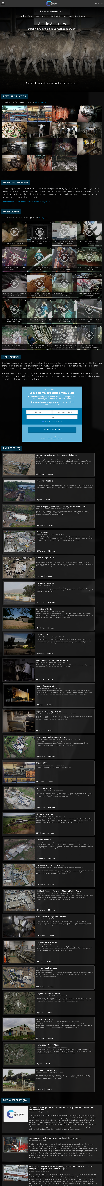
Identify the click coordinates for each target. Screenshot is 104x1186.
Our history (37, 1147)
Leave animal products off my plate (52, 393)
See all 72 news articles (11, 1072)
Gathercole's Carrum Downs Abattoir (33, 559)
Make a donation (52, 1099)
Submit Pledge (52, 430)
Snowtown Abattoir (29, 532)
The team (37, 1145)
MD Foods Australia (80, 609)
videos (34, 474)
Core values (37, 1150)
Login (66, 1161)
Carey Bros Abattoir (80, 507)
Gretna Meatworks (29, 635)
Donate (67, 1129)
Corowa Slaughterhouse (31, 712)
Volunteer (67, 1131)
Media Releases (67, 16)
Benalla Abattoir (79, 635)
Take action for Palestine (9, 1172)
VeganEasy (88, 1168)
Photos (30, 16)
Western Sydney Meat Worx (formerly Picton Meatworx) (33, 482)
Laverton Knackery (29, 737)
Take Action (45, 16)
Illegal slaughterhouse (30, 507)
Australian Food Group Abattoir (35, 661)
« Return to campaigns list (13, 1113)
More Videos (11, 211)
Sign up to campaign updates (93, 1144)
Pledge (87, 1163)
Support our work (15, 1081)
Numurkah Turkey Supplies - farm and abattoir (33, 456)
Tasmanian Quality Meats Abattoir (83, 585)
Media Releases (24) (15, 793)
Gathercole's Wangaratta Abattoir (32, 687)
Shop (66, 1134)
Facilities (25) (55, 16)
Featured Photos (14, 96)
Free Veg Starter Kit (90, 1166)
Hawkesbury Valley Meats (83, 737)
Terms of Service (57, 439)
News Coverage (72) (15, 957)
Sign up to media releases (92, 1156)
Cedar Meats (77, 481)
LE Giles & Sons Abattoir (31, 763)
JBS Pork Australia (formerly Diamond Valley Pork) (84, 662)
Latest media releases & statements (92, 1152)
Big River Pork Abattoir (82, 686)
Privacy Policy (47, 439)
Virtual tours (68, 1151)
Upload (68, 1158)
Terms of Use (6, 1167)
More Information (15, 182)
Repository (70, 1144)
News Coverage (80, 16)
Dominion (72, 1141)
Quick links (68, 1166)
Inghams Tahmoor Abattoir (83, 712)
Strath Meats (77, 532)
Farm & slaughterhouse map (71, 1147)
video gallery (43, 217)
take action (7, 1162)
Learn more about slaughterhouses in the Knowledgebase (26, 202)
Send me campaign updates (53, 422)
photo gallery (40, 102)
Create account (69, 1164)
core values (18, 1156)
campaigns (14, 1160)
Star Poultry (26, 609)
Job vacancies (38, 1155)
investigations (23, 1160)
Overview (22, 16)
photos (25, 474)
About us (36, 1142)
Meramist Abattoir (80, 455)
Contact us (37, 1157)
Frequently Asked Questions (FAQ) (43, 1152)
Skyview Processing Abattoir (33, 584)
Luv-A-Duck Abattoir (80, 558)
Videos (37, 16)
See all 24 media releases (12, 948)
